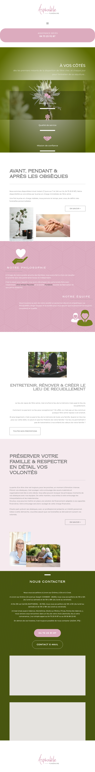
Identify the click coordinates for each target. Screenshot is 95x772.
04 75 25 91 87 (47, 633)
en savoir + (75, 208)
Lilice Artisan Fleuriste (25, 285)
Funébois (48, 285)
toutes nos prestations (25, 431)
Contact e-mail (47, 644)
